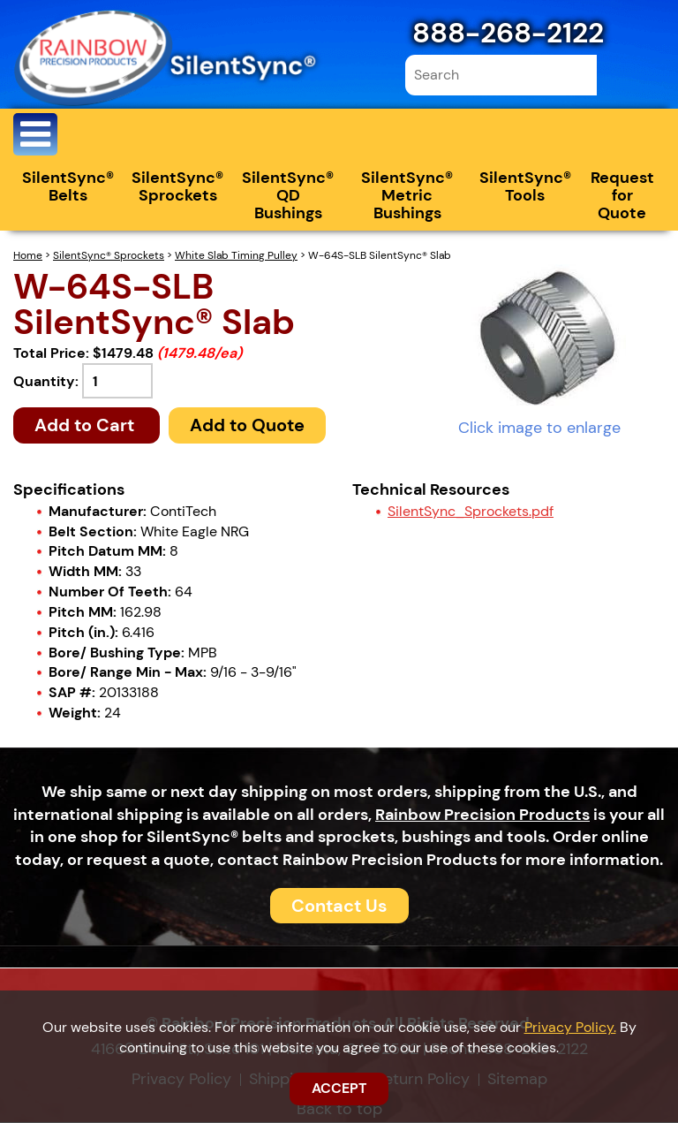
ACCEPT (339, 1088)
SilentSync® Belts (68, 188)
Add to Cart (86, 426)
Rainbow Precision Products (482, 815)
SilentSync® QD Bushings (288, 197)
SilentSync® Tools (525, 188)
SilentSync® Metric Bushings (407, 197)
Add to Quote (247, 426)
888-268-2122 (508, 32)
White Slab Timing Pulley (236, 257)
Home (27, 257)
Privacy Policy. (570, 1027)
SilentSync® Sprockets (177, 188)
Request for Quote (622, 197)
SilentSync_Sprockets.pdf (471, 512)
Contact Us (339, 906)
